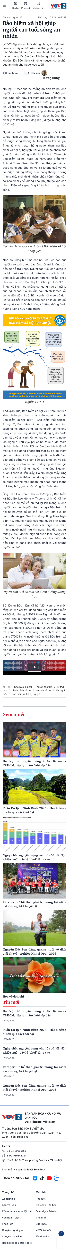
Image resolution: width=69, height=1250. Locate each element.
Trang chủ (8, 1192)
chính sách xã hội (21, 690)
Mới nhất (41, 1192)
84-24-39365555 (16, 1150)
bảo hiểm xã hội (23, 686)
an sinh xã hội (43, 690)
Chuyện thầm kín (12, 1236)
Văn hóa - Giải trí (12, 1217)
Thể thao (41, 1217)
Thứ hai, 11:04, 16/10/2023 (52, 17)
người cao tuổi (45, 686)
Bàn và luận (9, 1204)
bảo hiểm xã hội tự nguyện (26, 694)
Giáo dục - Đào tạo (47, 1211)
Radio (15, 6)
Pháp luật (7, 1223)
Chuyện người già (12, 17)
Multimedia (38, 6)
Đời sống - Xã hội (46, 1204)
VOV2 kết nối (43, 1230)
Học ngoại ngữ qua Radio (17, 1242)
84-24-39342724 (16, 1155)
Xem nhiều (8, 1198)
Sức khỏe (41, 1223)
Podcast (25, 6)
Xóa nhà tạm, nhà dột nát (17, 1211)
